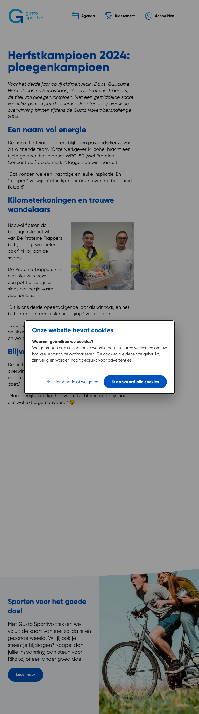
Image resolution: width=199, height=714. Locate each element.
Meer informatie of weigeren (72, 381)
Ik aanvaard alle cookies (135, 381)
